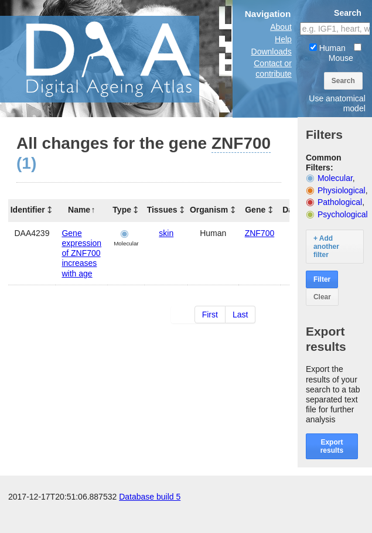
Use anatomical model (337, 103)
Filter (321, 279)
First (210, 314)
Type (121, 209)
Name (79, 209)
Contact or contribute (273, 68)
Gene (255, 209)
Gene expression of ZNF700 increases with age (81, 253)
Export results (331, 446)
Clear (322, 297)
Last (240, 314)
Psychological (343, 214)
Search (343, 81)
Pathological (340, 202)
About (281, 27)
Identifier (28, 209)
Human (327, 48)
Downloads (271, 51)
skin (166, 233)
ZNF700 (260, 233)
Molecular (335, 178)
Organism (209, 209)
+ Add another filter (326, 246)
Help (283, 39)
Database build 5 (149, 521)
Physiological (342, 190)
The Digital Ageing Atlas (117, 58)
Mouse (345, 53)
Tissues (162, 209)
